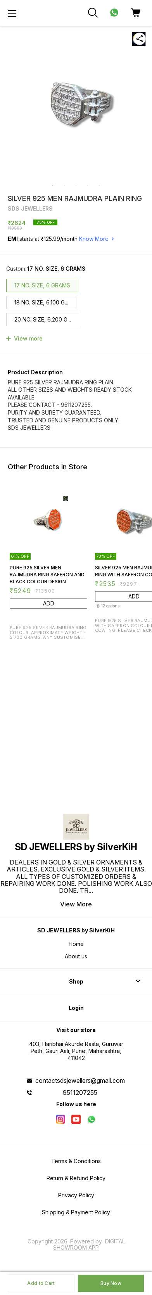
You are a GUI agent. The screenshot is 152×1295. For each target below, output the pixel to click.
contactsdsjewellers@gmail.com (80, 1080)
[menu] (12, 13)
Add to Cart (41, 1283)
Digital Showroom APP (89, 1244)
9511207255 (80, 1092)
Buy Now (110, 1283)
